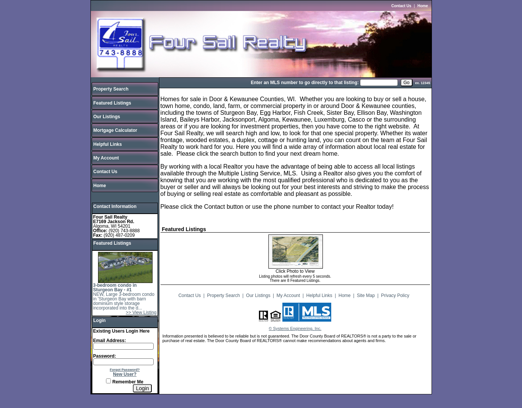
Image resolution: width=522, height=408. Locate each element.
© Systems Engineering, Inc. (295, 328)
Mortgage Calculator (115, 130)
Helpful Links (107, 144)
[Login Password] (123, 361)
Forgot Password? (125, 370)
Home (423, 6)
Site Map (366, 295)
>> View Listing (141, 312)
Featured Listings (112, 103)
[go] (406, 82)
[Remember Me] (108, 380)
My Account (106, 158)
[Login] (142, 388)
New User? (125, 374)
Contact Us (401, 6)
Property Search (111, 89)
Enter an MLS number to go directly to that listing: (304, 82)
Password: (104, 356)
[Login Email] (123, 346)
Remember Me (124, 382)
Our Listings (106, 116)
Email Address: (109, 340)
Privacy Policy (395, 295)
